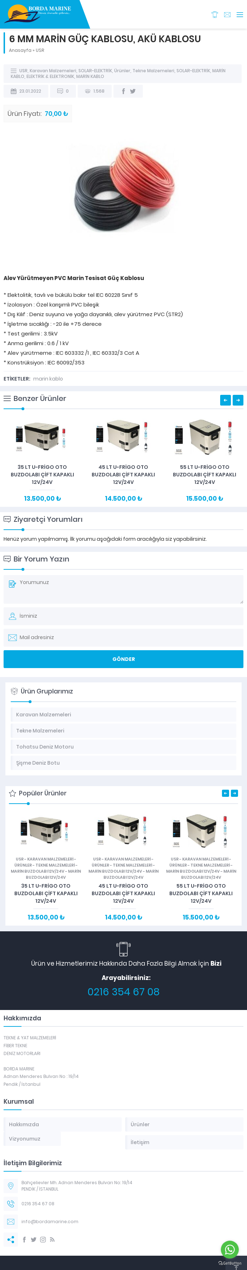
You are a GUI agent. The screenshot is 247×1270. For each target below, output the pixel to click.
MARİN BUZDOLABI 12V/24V (37, 871)
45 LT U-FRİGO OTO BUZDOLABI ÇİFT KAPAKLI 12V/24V (123, 475)
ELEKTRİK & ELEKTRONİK (50, 76)
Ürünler (122, 71)
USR (40, 50)
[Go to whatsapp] (230, 1250)
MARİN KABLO (90, 76)
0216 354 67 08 (123, 992)
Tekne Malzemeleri (153, 71)
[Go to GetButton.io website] (229, 1263)
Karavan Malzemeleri (53, 71)
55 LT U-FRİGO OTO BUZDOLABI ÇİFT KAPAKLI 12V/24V (204, 475)
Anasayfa (20, 50)
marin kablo (48, 378)
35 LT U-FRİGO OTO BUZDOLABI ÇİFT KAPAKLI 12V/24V (42, 475)
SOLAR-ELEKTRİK (95, 71)
